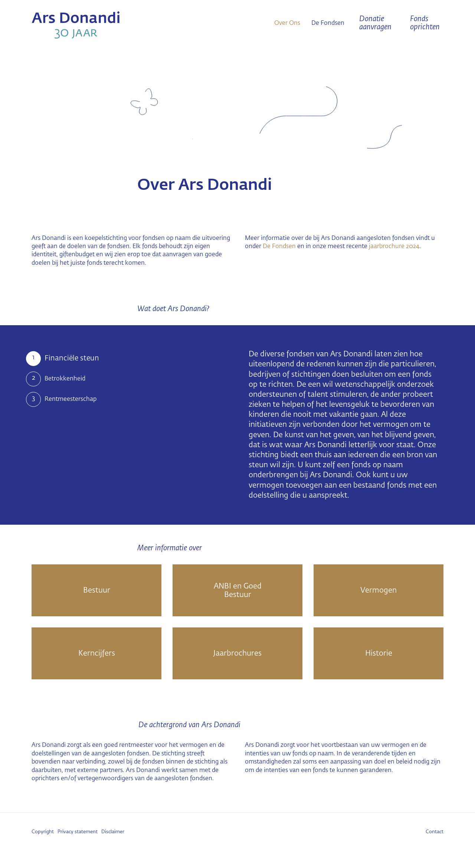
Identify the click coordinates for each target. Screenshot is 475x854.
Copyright (43, 832)
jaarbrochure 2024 (394, 247)
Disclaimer (112, 832)
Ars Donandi (96, 25)
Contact (434, 832)
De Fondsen (327, 23)
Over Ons (287, 23)
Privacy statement (78, 832)
